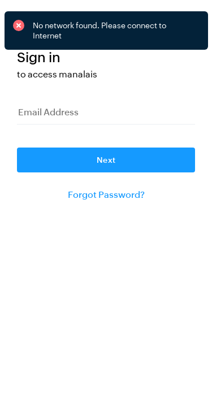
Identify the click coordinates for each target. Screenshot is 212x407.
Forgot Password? (106, 194)
